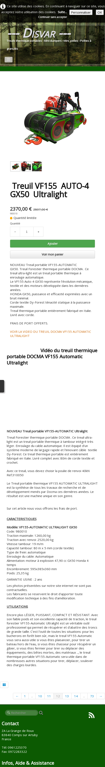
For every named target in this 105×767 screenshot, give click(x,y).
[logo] (52, 40)
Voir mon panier (52, 254)
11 (49, 696)
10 (40, 696)
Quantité (15, 223)
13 (67, 696)
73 (92, 696)
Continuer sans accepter (52, 17)
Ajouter (53, 244)
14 (76, 696)
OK (99, 12)
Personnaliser (81, 12)
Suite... (62, 12)
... (32, 696)
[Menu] (9, 59)
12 (58, 696)
